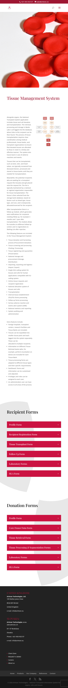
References (43, 673)
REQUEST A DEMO (14, 657)
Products (20, 673)
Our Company (31, 673)
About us (11, 663)
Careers (11, 660)
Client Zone (12, 653)
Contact (52, 673)
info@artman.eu (18, 611)
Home (12, 673)
